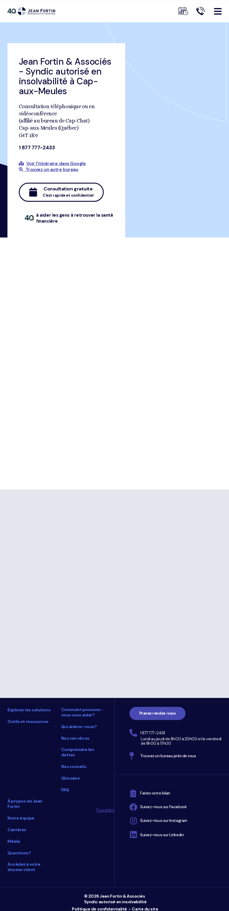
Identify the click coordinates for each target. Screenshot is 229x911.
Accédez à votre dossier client (23, 867)
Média (13, 841)
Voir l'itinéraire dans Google (56, 164)
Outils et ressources (28, 721)
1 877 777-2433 (37, 147)
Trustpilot (105, 810)
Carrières (16, 829)
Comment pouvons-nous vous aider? (82, 712)
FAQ (65, 789)
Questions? (19, 853)
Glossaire (70, 778)
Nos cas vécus (75, 738)
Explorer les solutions (28, 710)
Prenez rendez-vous (157, 713)
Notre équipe (20, 818)
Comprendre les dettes (77, 752)
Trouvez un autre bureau (48, 170)
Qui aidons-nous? (79, 726)
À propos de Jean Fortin (24, 803)
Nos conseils (73, 766)
